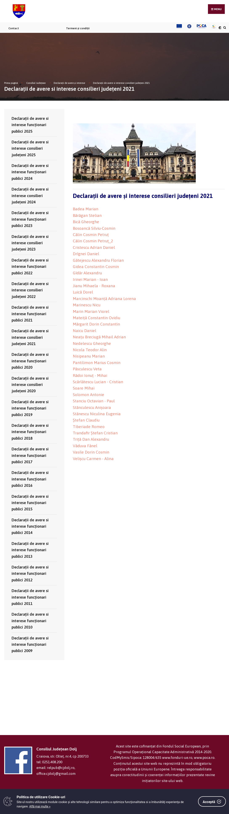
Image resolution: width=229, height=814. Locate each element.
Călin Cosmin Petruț (91, 234)
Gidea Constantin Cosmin (96, 266)
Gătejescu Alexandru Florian (98, 260)
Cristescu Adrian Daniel (94, 247)
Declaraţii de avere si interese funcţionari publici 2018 (30, 431)
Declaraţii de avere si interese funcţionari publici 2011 (30, 597)
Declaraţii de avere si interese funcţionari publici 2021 (30, 313)
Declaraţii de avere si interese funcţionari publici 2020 (30, 361)
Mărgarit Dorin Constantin (96, 324)
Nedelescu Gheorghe (92, 343)
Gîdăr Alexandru (87, 273)
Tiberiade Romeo (89, 426)
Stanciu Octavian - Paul (94, 401)
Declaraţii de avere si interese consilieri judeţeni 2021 (121, 83)
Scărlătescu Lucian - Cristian (98, 381)
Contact (13, 28)
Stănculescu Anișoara (92, 407)
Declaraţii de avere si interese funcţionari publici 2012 (30, 573)
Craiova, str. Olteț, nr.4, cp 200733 (62, 756)
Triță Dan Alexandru (91, 439)
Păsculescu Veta (87, 369)
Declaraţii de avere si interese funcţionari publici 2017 (30, 455)
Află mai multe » (39, 806)
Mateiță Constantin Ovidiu (96, 317)
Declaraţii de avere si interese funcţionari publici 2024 (30, 172)
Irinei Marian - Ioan (90, 279)
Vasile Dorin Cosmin (91, 452)
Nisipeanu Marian (89, 356)
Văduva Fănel (85, 445)
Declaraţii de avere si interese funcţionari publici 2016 (30, 479)
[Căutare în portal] (224, 27)
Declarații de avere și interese (69, 83)
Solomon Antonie (88, 394)
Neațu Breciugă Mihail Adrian (99, 337)
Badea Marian (85, 209)
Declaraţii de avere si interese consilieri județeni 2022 (30, 290)
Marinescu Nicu (86, 305)
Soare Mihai (84, 388)
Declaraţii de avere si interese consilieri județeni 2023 (30, 243)
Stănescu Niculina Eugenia (97, 413)
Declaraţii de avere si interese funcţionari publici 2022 (30, 266)
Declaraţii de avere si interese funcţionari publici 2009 (30, 644)
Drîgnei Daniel (86, 253)
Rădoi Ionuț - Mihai (90, 375)
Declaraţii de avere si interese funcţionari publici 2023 (30, 219)
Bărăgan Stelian (87, 215)
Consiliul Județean (36, 83)
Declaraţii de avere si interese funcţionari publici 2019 (30, 408)
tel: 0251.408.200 (49, 762)
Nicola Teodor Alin (90, 349)
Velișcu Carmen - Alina (93, 458)
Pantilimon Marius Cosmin (96, 362)
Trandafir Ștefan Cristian (95, 433)
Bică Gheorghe (86, 221)
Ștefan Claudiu (86, 420)
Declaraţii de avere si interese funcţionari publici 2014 (30, 526)
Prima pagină (11, 83)
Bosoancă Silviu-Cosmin (94, 228)
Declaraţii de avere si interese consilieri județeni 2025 (30, 148)
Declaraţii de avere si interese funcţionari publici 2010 (30, 620)
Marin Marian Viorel (91, 311)
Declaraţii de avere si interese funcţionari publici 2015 (30, 502)
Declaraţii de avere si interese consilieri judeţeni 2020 (30, 384)
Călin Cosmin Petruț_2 (93, 241)
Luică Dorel (83, 292)
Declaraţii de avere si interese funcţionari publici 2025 (30, 124)
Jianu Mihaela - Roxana (94, 285)
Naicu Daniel (84, 330)
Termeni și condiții (78, 28)
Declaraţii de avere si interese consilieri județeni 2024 (30, 195)
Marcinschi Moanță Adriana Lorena (104, 298)
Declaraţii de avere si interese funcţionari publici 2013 (30, 550)
